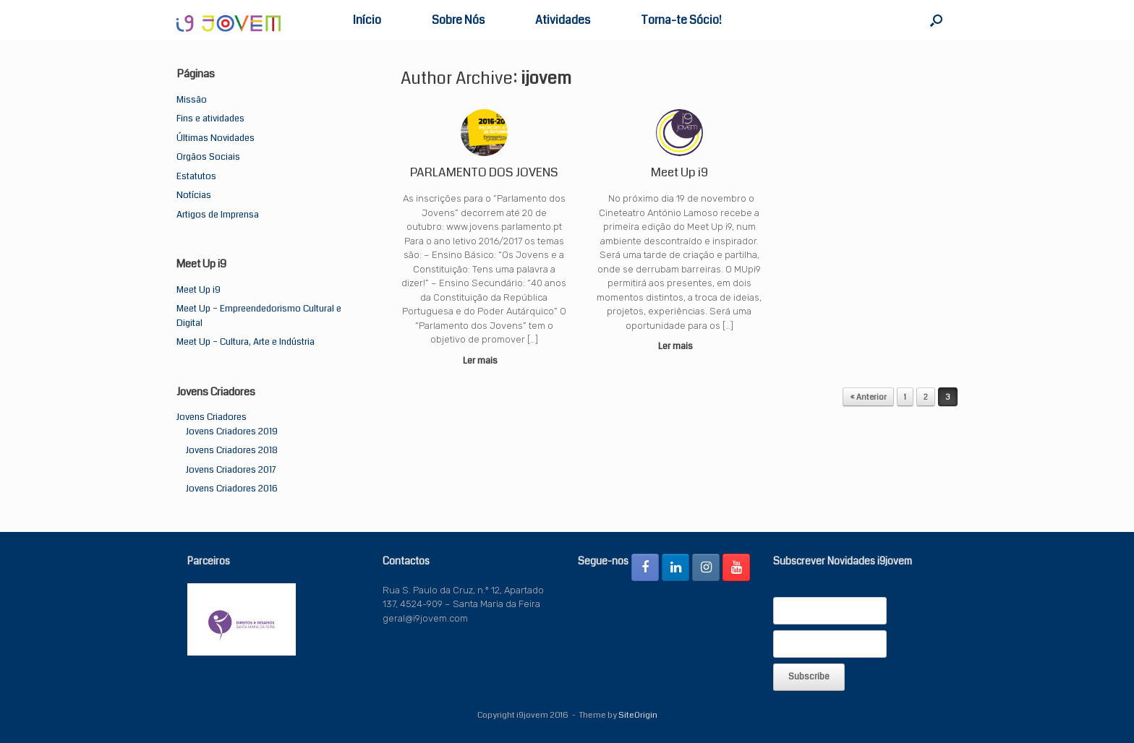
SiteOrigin (637, 715)
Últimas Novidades (215, 138)
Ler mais (484, 360)
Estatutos (196, 176)
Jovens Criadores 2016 (232, 488)
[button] (936, 20)
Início (367, 20)
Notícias (193, 195)
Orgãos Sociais (208, 156)
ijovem (546, 78)
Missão (191, 99)
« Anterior (868, 397)
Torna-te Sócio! (681, 20)
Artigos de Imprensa (217, 214)
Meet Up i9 (198, 289)
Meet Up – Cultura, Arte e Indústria (245, 341)
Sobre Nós (458, 20)
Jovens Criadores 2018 (232, 450)
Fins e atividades (210, 118)
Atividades (562, 20)
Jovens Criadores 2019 (232, 431)
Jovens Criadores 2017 (231, 469)
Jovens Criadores (211, 417)
